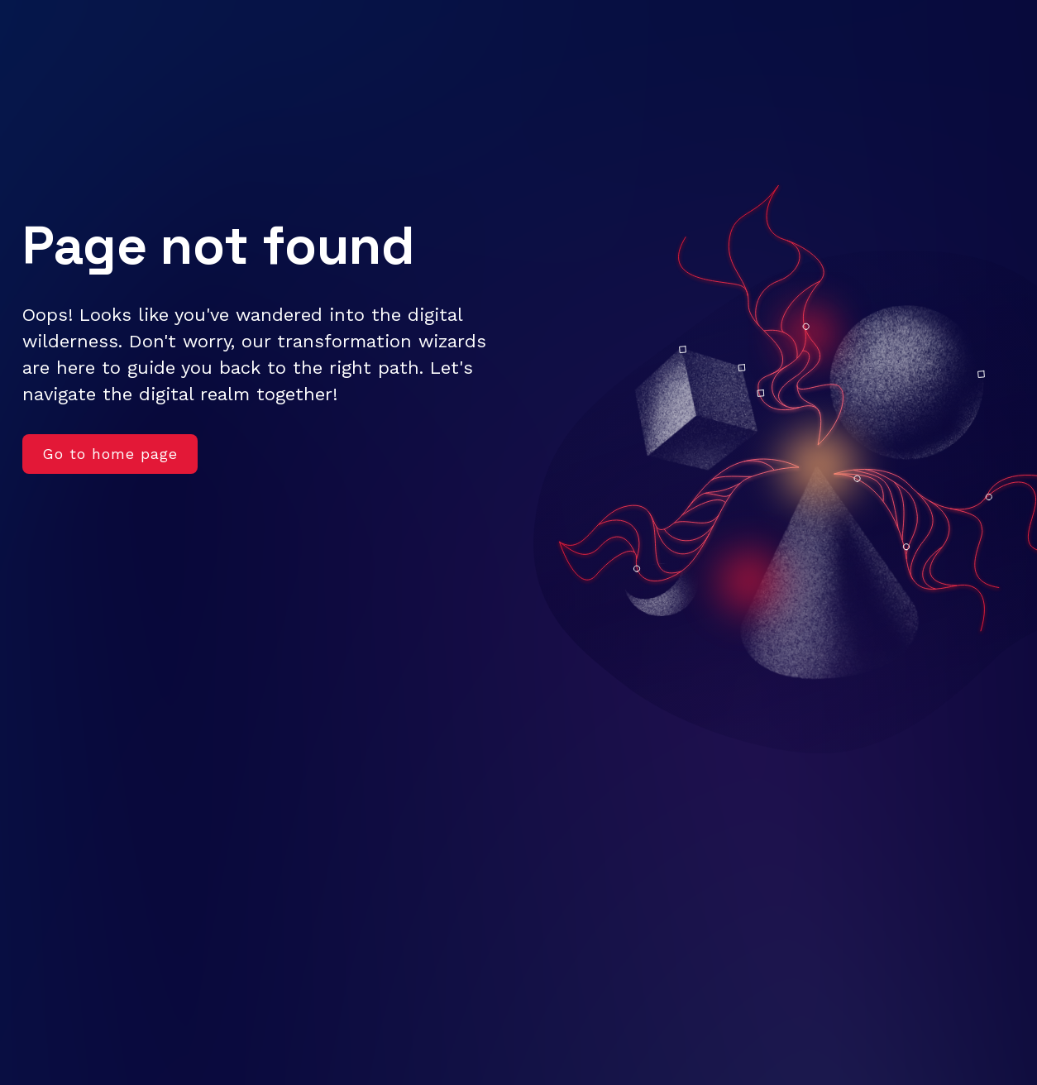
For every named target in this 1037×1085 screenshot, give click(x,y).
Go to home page (110, 453)
